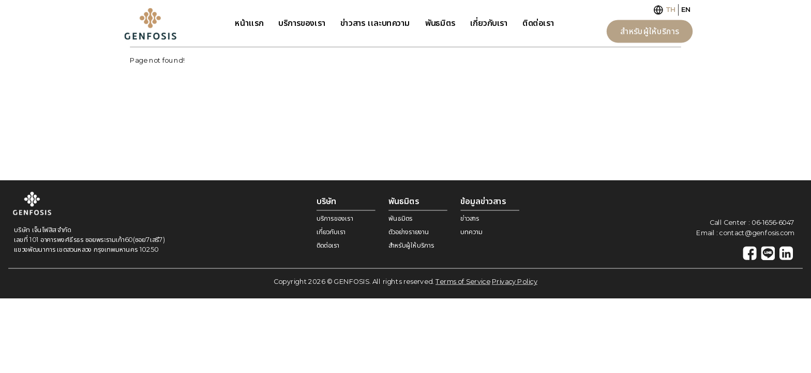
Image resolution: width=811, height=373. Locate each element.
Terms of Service (462, 281)
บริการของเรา (301, 23)
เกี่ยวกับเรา (489, 23)
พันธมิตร (440, 23)
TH (671, 9)
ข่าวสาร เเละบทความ (375, 23)
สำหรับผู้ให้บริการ (649, 31)
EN (685, 9)
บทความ (471, 232)
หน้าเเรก (249, 23)
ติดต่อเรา (538, 23)
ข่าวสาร (469, 218)
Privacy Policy (514, 281)
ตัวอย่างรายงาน (408, 232)
